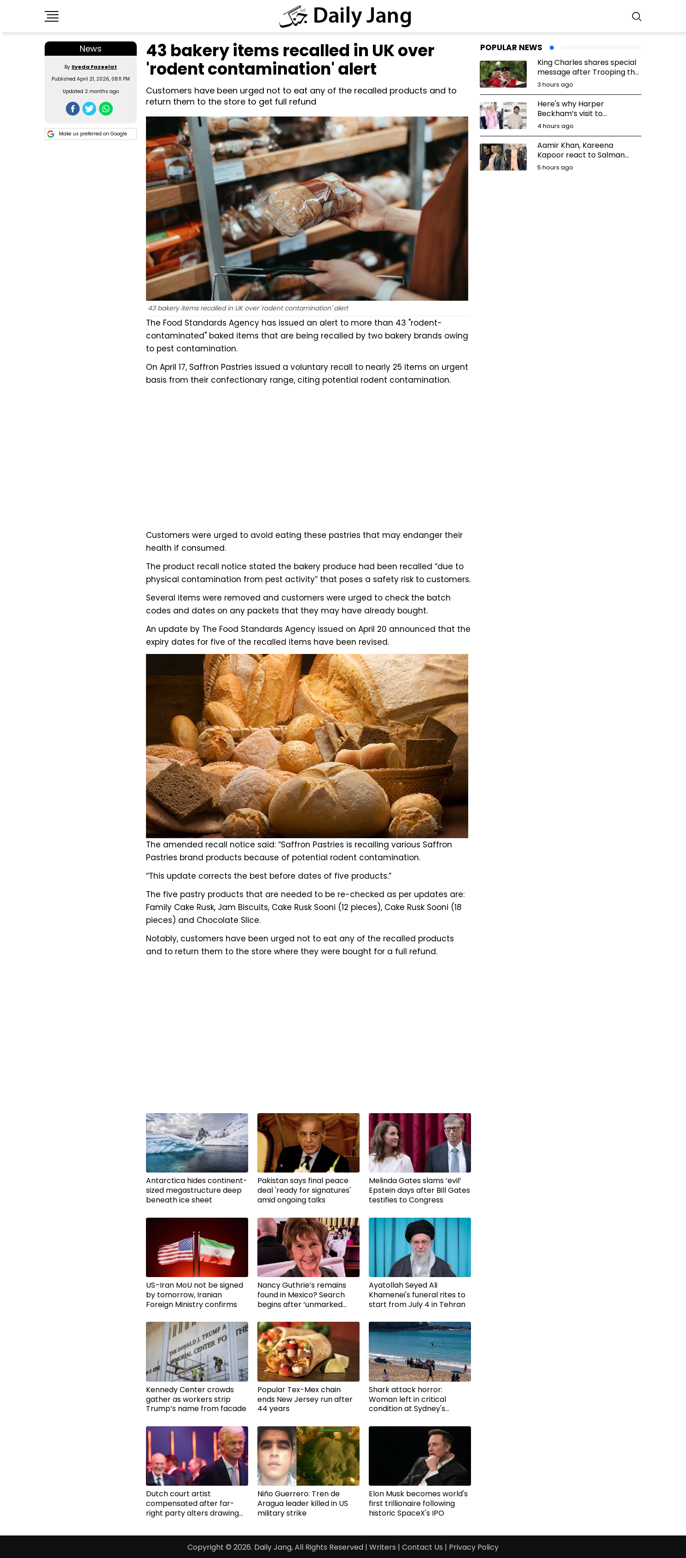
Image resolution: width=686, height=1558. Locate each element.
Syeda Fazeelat (94, 66)
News (91, 48)
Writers (382, 1547)
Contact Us (422, 1547)
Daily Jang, (273, 1547)
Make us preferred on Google (87, 134)
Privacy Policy (474, 1547)
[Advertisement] (308, 456)
